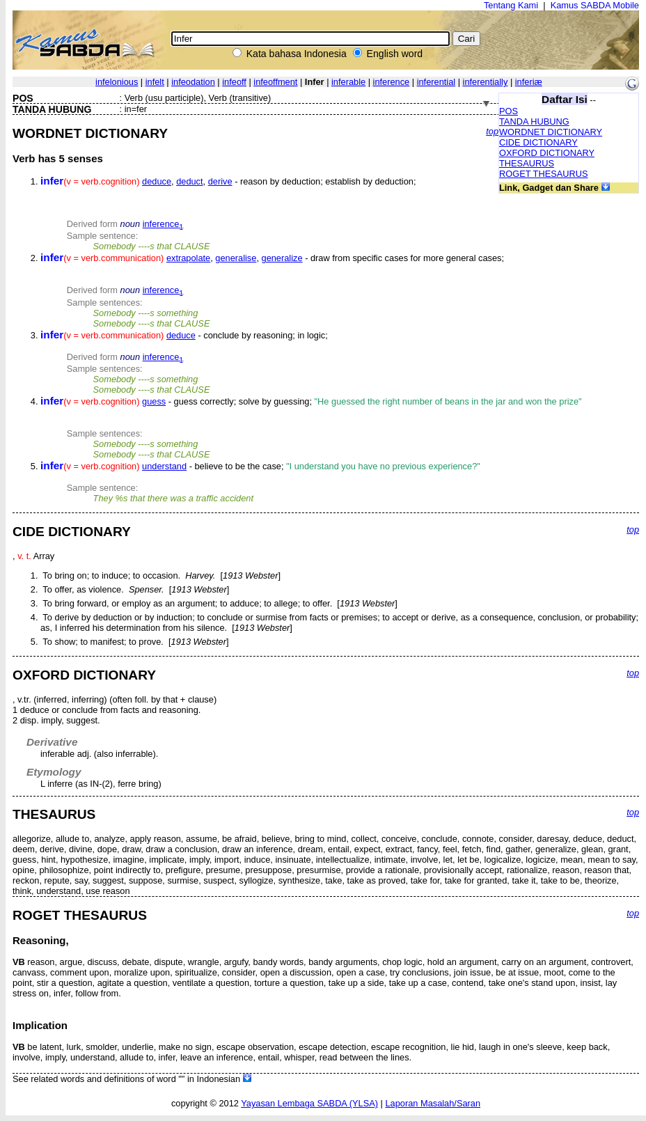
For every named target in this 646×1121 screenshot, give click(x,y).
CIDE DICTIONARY (538, 142)
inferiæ (528, 82)
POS (508, 111)
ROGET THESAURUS (543, 173)
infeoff (234, 82)
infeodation (193, 82)
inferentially (485, 82)
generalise (235, 258)
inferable (348, 82)
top (492, 131)
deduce (156, 181)
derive (220, 181)
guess (154, 401)
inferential (436, 82)
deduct (189, 181)
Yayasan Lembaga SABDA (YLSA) (309, 1103)
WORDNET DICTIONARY (550, 132)
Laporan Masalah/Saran (432, 1103)
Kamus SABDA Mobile (595, 5)
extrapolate (188, 258)
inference (391, 82)
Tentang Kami (511, 5)
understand (164, 466)
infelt (154, 82)
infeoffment (275, 82)
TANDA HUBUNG (534, 121)
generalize (282, 258)
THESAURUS (526, 163)
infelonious (116, 82)
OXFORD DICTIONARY (546, 153)
